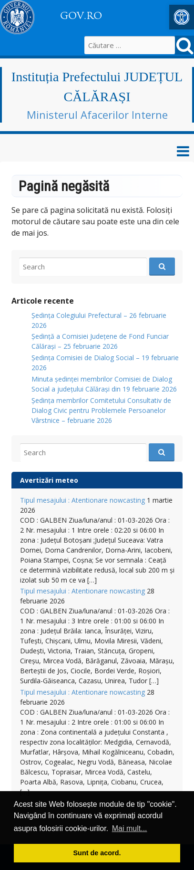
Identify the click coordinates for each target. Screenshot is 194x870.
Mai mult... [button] (129, 828)
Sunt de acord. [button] (97, 853)
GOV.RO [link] (81, 16)
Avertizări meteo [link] (49, 480)
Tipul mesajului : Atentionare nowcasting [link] (82, 500)
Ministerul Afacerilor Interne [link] (97, 114)
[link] (181, 17)
